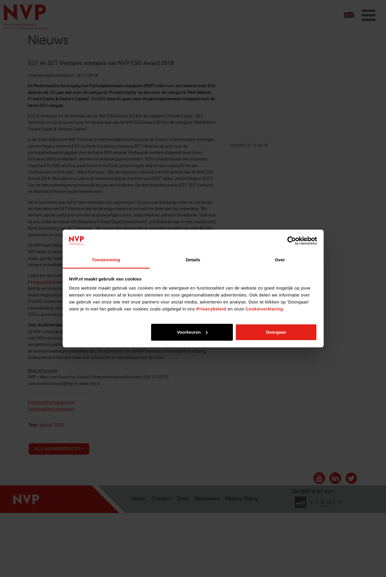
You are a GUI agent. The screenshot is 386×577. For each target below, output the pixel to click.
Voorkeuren (192, 332)
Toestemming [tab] (106, 259)
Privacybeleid (211, 308)
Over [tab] (280, 259)
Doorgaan (276, 332)
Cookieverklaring (264, 308)
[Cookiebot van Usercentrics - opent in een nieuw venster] (291, 240)
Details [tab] (193, 259)
